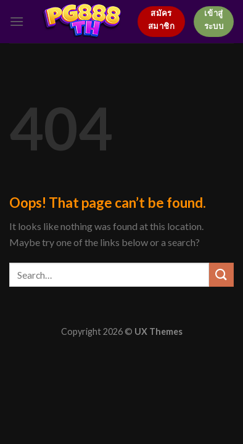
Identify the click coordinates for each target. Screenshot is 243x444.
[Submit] (221, 275)
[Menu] (16, 21)
